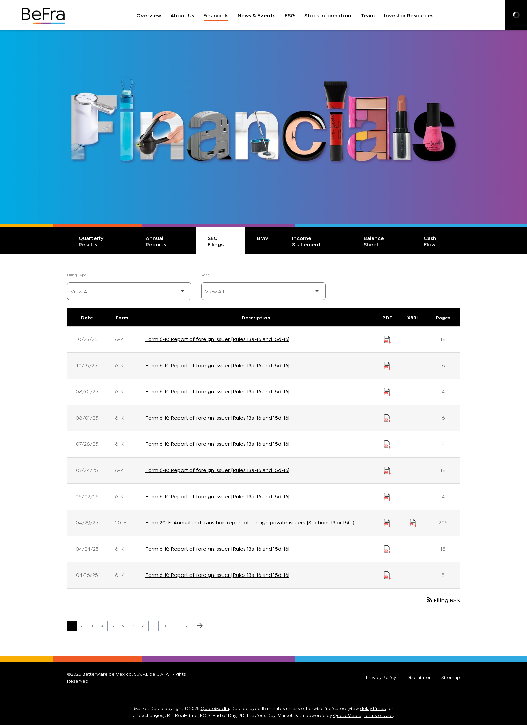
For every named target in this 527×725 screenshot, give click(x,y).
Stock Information (327, 15)
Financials (215, 15)
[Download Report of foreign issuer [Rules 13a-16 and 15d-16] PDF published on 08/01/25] (387, 391)
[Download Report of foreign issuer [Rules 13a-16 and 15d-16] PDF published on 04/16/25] (387, 574)
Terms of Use (378, 715)
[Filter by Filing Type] (129, 291)
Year (205, 274)
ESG (290, 15)
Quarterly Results (91, 240)
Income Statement (306, 240)
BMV (263, 237)
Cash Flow (430, 240)
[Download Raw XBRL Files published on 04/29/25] (413, 522)
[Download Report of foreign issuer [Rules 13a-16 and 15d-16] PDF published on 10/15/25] (387, 365)
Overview (148, 15)
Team (368, 15)
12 (188, 625)
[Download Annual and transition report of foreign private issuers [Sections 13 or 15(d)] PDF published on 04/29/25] (387, 522)
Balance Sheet (374, 240)
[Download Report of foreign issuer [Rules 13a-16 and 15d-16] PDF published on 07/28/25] (387, 443)
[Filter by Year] (263, 291)
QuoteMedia (215, 708)
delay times (373, 708)
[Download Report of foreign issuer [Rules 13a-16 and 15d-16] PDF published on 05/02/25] (387, 496)
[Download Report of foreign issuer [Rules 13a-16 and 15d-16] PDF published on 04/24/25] (387, 548)
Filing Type (77, 274)
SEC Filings (216, 240)
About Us (182, 15)
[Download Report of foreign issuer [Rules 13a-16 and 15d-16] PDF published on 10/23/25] (387, 339)
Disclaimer (419, 677)
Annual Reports (156, 240)
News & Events (256, 15)
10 (166, 625)
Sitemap (450, 677)
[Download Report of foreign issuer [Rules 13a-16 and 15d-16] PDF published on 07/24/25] (387, 470)
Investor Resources (408, 15)
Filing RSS (442, 599)
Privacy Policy (381, 677)
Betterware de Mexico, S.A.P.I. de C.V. (123, 673)
